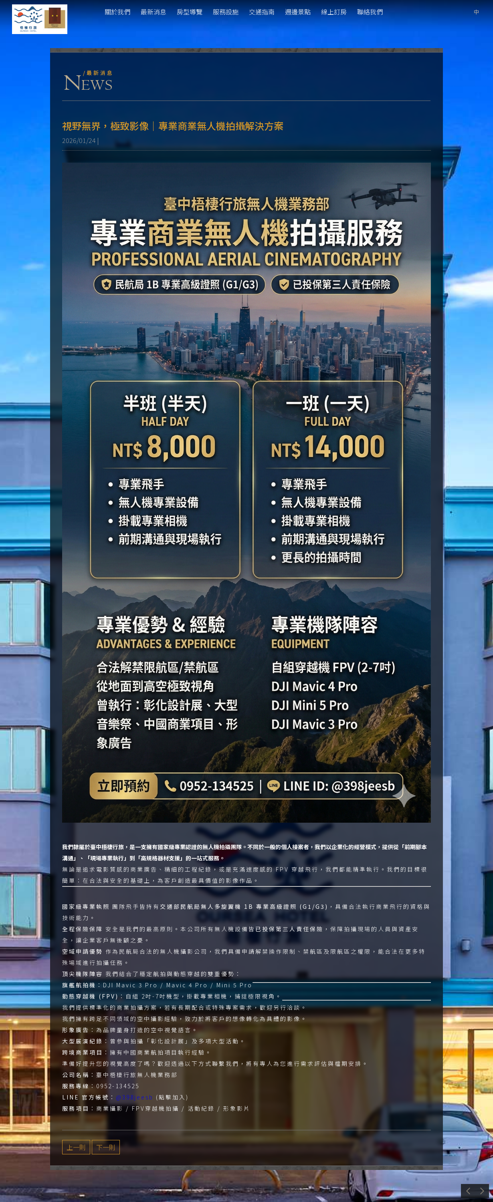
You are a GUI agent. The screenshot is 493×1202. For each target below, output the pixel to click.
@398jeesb (135, 1097)
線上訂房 (334, 11)
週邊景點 (298, 11)
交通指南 (262, 11)
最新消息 (153, 11)
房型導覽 (189, 11)
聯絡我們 (370, 11)
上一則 (76, 1147)
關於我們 (117, 11)
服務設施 (225, 11)
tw (476, 11)
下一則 (105, 1147)
